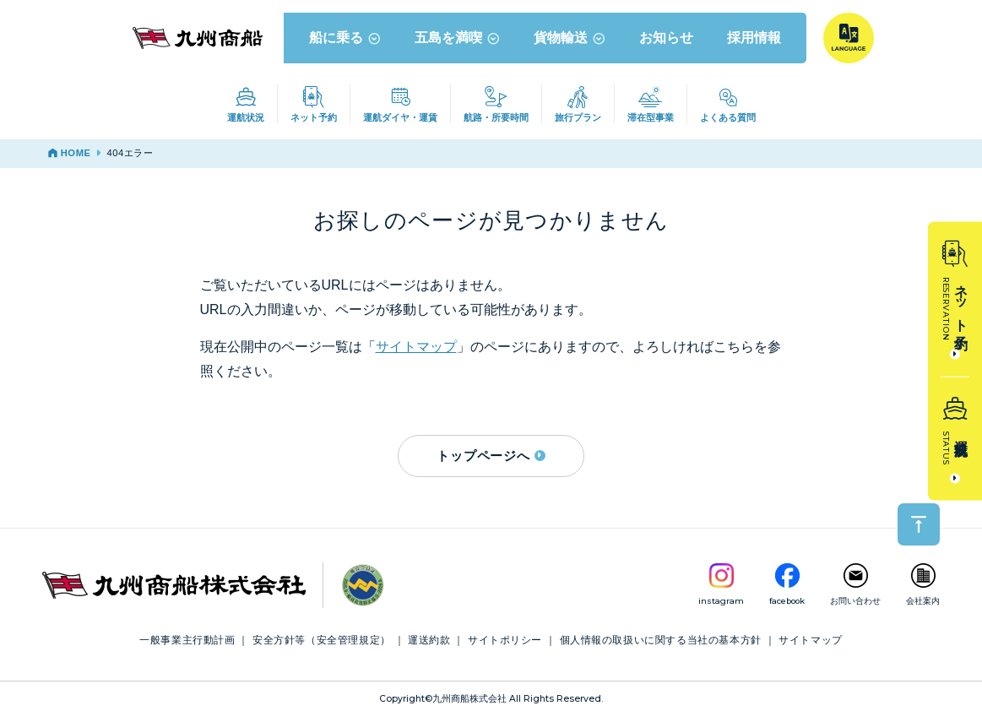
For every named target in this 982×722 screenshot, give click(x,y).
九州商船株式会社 (469, 703)
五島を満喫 (458, 41)
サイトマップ (416, 351)
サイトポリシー (505, 644)
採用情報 (755, 41)
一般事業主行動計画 (187, 644)
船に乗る (346, 41)
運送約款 (429, 644)
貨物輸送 (570, 41)
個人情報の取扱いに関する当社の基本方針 (661, 644)
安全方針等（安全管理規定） (321, 644)
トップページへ (491, 459)
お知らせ (667, 41)
